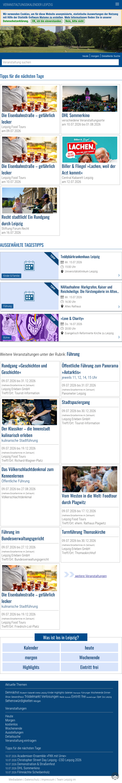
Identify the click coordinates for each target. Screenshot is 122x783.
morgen (95, 56)
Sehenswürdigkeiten (19, 701)
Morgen (37, 701)
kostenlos (11, 724)
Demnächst (12, 692)
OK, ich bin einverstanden (46, 21)
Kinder (50, 692)
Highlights (59, 692)
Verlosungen (50, 696)
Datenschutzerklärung (15, 21)
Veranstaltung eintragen (20, 741)
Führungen (85, 693)
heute (85, 56)
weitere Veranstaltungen (85, 576)
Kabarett (31, 693)
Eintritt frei (78, 696)
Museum (23, 693)
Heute (61, 697)
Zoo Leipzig (107, 697)
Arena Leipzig (41, 693)
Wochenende (97, 692)
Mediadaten (16, 779)
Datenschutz (32, 779)
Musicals (68, 697)
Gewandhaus (17, 696)
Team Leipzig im (66, 779)
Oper (99, 696)
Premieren (77, 693)
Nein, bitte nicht (74, 21)
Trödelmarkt (32, 696)
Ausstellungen (91, 697)
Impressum (47, 779)
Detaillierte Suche (111, 56)
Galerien (69, 692)
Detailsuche (13, 736)
